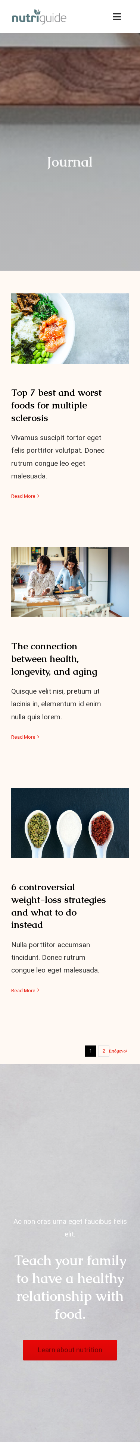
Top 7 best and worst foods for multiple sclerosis (56, 405)
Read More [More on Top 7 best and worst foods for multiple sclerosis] (23, 496)
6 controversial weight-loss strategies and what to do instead (58, 905)
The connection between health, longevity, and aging (54, 658)
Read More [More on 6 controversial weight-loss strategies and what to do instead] (23, 990)
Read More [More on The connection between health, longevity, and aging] (23, 737)
